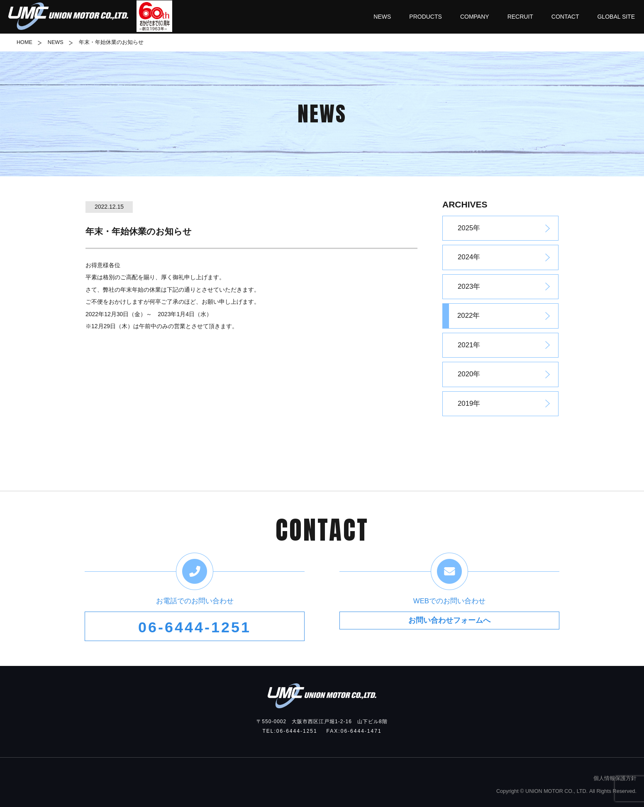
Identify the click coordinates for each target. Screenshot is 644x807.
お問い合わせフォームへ (449, 627)
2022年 (468, 315)
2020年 (469, 374)
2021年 (469, 345)
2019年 (469, 403)
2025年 (469, 228)
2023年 (469, 286)
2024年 (469, 257)
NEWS (55, 42)
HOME (24, 42)
